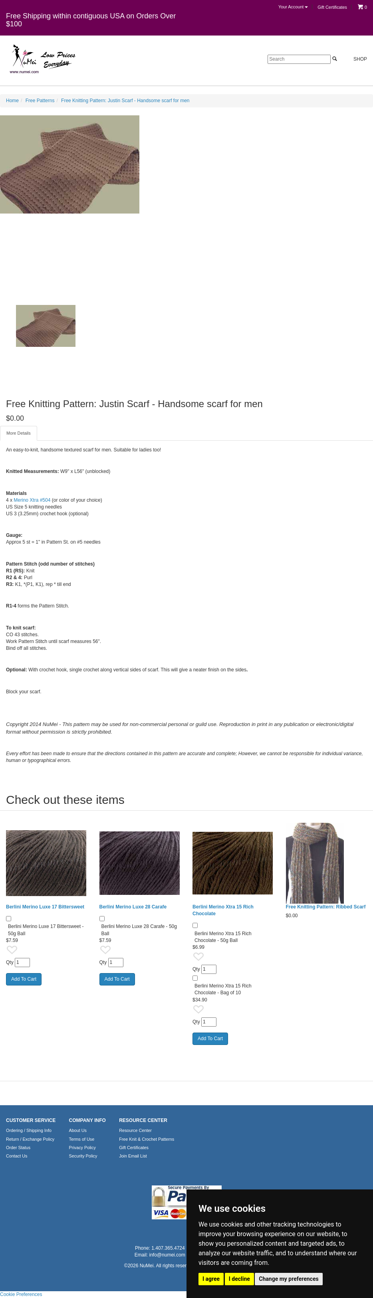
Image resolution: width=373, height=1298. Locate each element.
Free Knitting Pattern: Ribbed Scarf (326, 907)
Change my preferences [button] (288, 1279)
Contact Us (16, 1156)
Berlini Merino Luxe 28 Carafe (133, 907)
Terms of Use (82, 1139)
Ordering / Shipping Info (29, 1130)
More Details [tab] (18, 433)
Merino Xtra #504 (32, 500)
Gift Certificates (332, 7)
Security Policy (83, 1156)
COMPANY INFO (87, 1120)
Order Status (18, 1147)
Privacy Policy (82, 1147)
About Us (78, 1130)
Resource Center (135, 1130)
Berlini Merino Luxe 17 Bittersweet (45, 907)
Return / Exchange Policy (30, 1139)
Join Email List (133, 1156)
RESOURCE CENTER (143, 1120)
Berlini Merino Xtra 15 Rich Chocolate (223, 910)
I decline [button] (239, 1279)
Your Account (293, 6)
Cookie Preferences (21, 1294)
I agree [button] (211, 1279)
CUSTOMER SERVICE (31, 1120)
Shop (355, 59)
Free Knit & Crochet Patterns (146, 1139)
